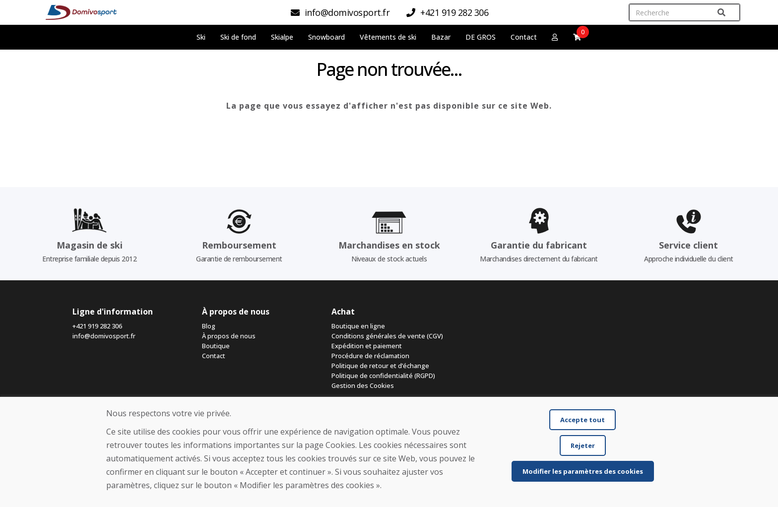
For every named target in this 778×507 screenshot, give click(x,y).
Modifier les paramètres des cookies (582, 471)
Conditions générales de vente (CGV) (387, 335)
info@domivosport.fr (103, 335)
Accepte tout (582, 419)
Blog (208, 325)
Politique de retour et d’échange (380, 365)
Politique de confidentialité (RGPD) (383, 375)
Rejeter (583, 445)
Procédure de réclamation (370, 355)
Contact (524, 37)
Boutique (216, 345)
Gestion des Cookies (362, 385)
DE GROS (480, 37)
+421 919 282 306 (97, 325)
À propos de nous (229, 335)
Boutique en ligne (358, 325)
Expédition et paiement (366, 345)
